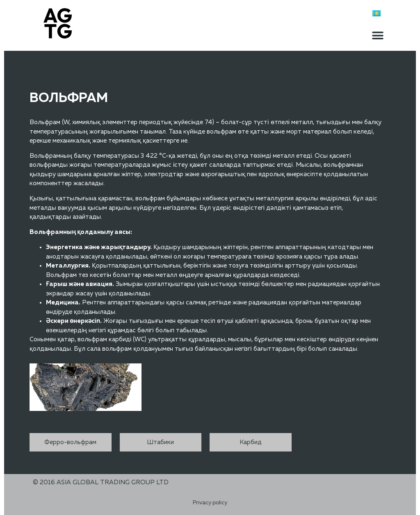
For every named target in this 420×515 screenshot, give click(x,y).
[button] (378, 35)
